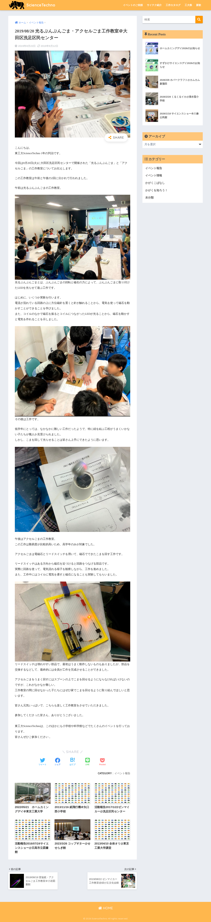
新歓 (198, 5)
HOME (105, 908)
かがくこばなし (155, 182)
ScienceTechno (32, 5)
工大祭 (188, 5)
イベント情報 (153, 175)
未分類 (149, 197)
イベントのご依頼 (133, 5)
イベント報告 (122, 773)
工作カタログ (173, 5)
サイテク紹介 (154, 5)
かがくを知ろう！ (156, 190)
